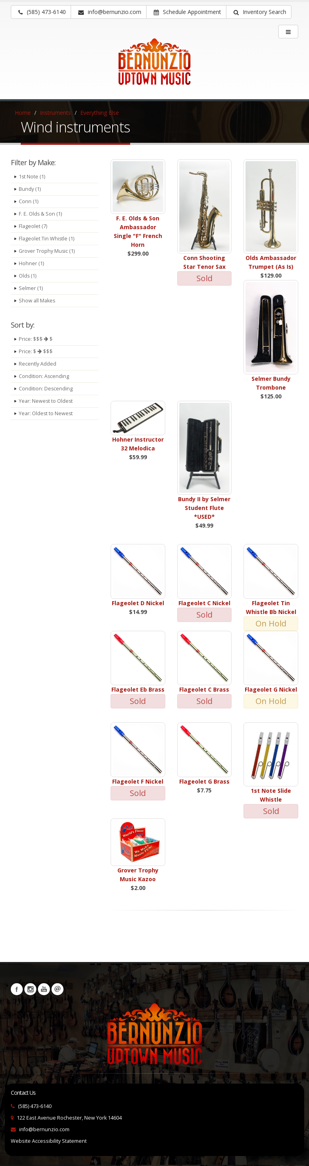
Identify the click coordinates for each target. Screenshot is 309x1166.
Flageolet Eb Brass (137, 689)
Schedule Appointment (187, 12)
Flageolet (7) (33, 226)
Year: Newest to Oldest (46, 401)
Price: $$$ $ (36, 339)
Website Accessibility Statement (49, 1141)
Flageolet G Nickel (271, 689)
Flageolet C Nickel (204, 603)
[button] (258, 12)
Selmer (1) (31, 288)
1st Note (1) (32, 176)
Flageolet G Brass (204, 781)
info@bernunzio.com (44, 1129)
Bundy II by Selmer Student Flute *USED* (204, 507)
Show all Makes (37, 300)
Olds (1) (28, 275)
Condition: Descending (46, 388)
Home (23, 112)
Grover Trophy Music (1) (47, 251)
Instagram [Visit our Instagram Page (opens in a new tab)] (30, 989)
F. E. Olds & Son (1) (40, 213)
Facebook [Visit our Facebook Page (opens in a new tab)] (17, 989)
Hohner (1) (31, 263)
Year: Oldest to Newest (46, 413)
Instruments (55, 112)
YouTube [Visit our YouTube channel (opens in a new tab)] (44, 989)
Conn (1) (28, 201)
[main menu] (288, 31)
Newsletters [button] (57, 989)
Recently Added (37, 363)
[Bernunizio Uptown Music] (154, 67)
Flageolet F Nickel (137, 781)
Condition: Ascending (44, 376)
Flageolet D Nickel (138, 603)
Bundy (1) (30, 189)
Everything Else (99, 112)
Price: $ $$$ (36, 351)
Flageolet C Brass (204, 689)
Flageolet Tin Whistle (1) (47, 238)
